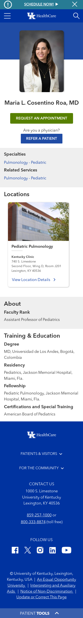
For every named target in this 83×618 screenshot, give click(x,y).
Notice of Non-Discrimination (46, 592)
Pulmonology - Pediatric (25, 163)
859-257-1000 (39, 515)
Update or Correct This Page (41, 597)
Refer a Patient (41, 139)
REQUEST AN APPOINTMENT (41, 118)
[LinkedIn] (52, 551)
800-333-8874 (33, 522)
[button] (7, 15)
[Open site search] (76, 15)
